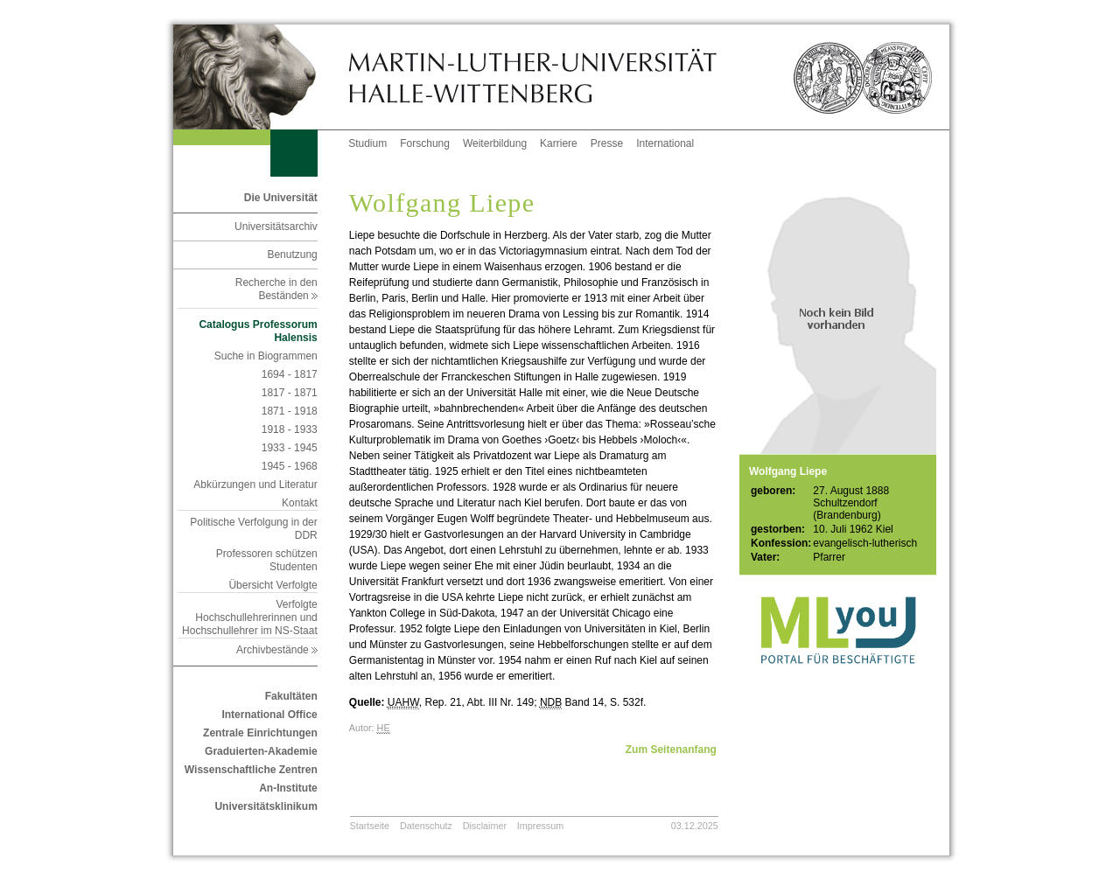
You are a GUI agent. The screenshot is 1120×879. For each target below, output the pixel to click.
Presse (607, 143)
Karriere (559, 143)
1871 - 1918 (290, 411)
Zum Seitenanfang (671, 749)
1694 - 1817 (290, 374)
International (665, 143)
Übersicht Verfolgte (272, 585)
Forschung (425, 143)
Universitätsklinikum (265, 806)
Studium (367, 143)
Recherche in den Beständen (276, 289)
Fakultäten (291, 696)
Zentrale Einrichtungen (260, 733)
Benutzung (292, 254)
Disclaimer (485, 825)
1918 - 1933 (290, 429)
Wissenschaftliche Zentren (251, 770)
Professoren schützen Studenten (267, 560)
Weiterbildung (495, 143)
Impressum (540, 825)
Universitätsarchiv (276, 226)
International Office (269, 714)
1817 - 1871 (290, 393)
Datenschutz (426, 825)
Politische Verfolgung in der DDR (253, 528)
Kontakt (300, 503)
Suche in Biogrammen (266, 356)
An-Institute (288, 788)
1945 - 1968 (290, 466)
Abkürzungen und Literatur (255, 484)
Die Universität (281, 198)
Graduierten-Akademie (261, 751)
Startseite (370, 825)
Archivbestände (277, 650)
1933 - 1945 (290, 448)
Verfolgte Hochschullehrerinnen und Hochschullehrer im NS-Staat (250, 617)
